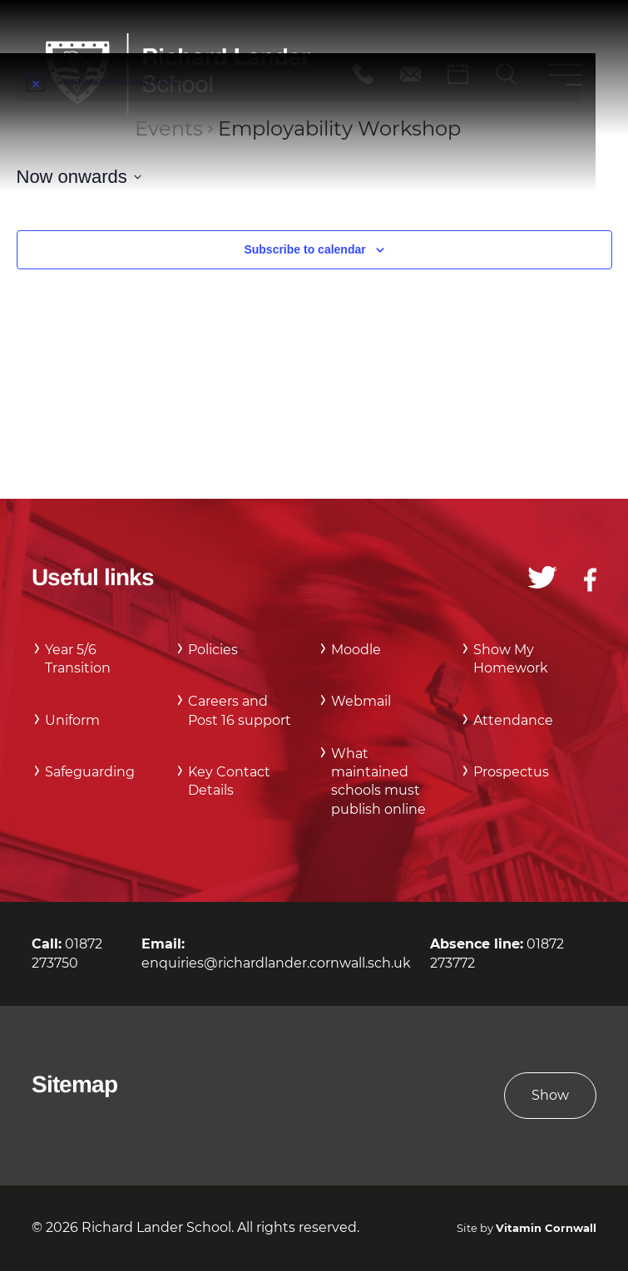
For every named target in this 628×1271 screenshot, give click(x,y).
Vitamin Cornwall (546, 1228)
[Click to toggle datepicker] (79, 176)
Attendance (513, 720)
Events (169, 128)
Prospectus (511, 772)
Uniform (72, 720)
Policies (213, 650)
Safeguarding (90, 772)
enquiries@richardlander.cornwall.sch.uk (276, 963)
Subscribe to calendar (304, 249)
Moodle (356, 650)
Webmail (361, 701)
